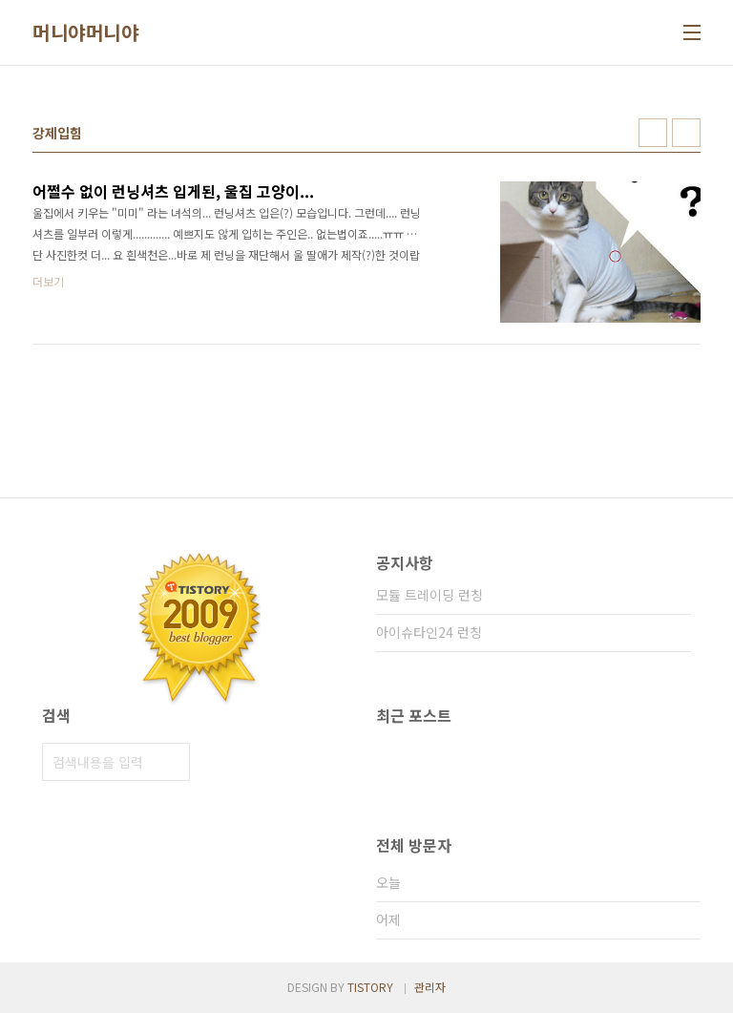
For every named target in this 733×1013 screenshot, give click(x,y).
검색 (171, 762)
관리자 (430, 987)
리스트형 (686, 132)
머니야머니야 (85, 32)
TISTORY (370, 987)
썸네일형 (653, 132)
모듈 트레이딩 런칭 (429, 594)
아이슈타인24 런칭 (429, 632)
